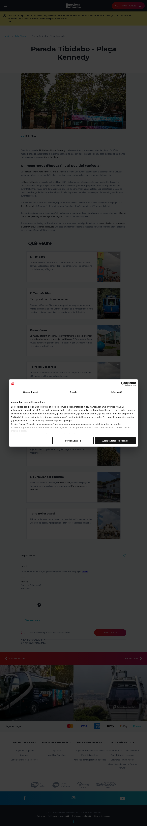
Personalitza (73, 441)
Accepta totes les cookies (115, 441)
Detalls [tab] (73, 392)
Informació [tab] (116, 392)
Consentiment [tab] (30, 392)
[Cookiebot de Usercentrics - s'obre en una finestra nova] (123, 384)
